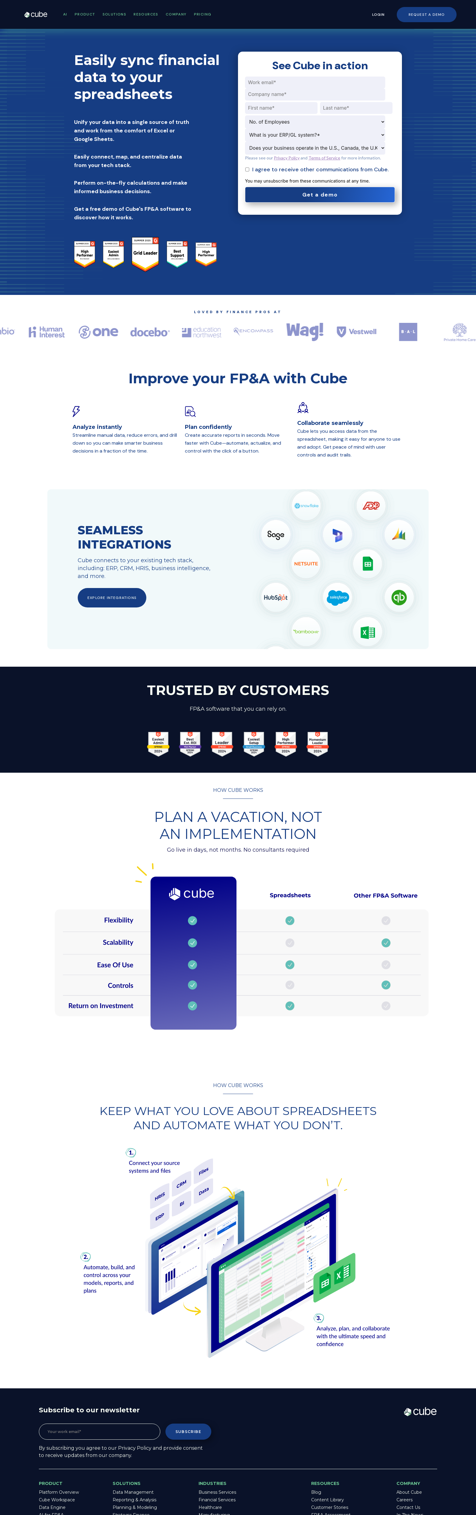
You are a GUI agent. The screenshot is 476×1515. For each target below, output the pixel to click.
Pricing (203, 14)
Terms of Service (324, 157)
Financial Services (217, 1500)
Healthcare (210, 1507)
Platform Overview (59, 1492)
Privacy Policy (287, 157)
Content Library (327, 1500)
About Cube (409, 1492)
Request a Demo (427, 14)
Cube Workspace (57, 1500)
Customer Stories (329, 1507)
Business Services (217, 1492)
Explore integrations (112, 597)
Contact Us (408, 1507)
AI (65, 14)
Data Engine (52, 1507)
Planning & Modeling (135, 1507)
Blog (316, 1492)
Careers (404, 1500)
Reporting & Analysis (134, 1500)
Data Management (133, 1492)
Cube (41, 14)
